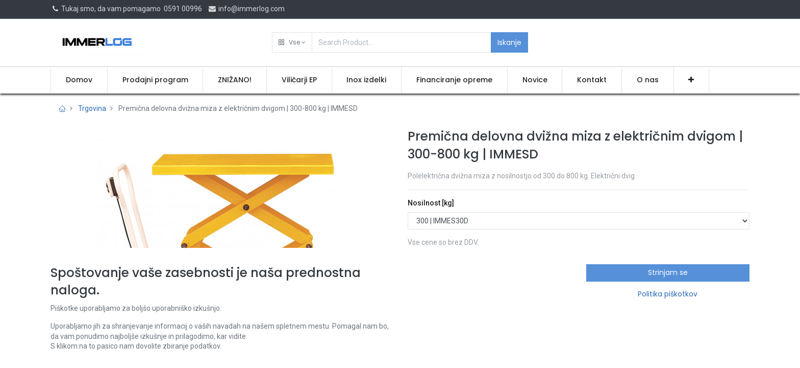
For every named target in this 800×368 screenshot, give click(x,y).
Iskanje (509, 42)
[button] (292, 42)
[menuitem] (79, 80)
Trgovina (92, 108)
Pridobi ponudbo (452, 285)
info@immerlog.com (246, 9)
